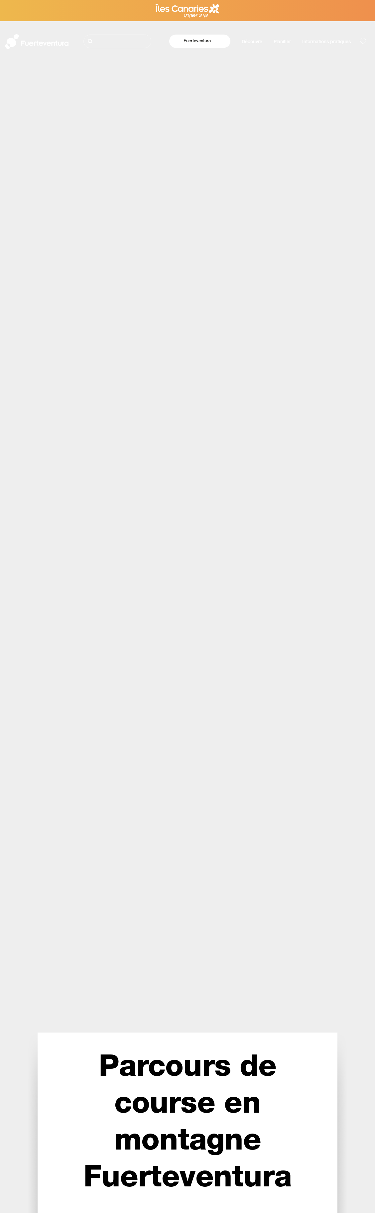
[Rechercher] (117, 41)
